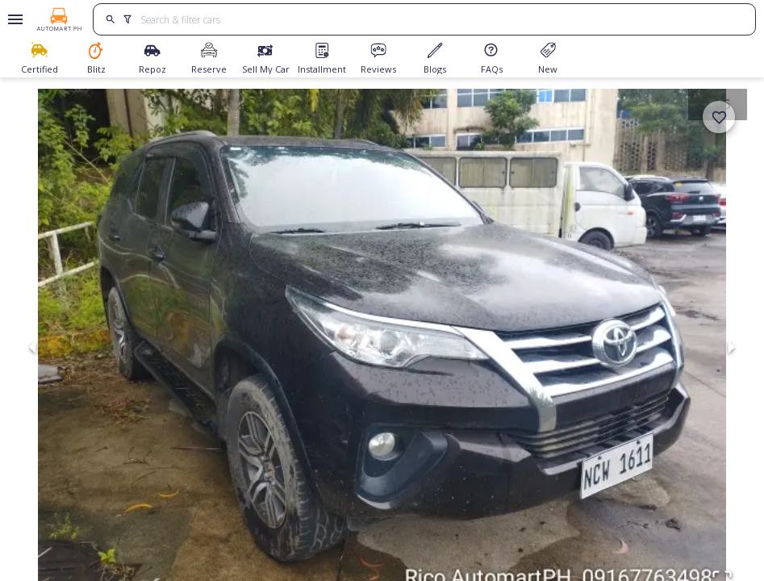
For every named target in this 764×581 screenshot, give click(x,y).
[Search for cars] (442, 19)
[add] (719, 117)
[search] (110, 19)
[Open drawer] (12, 19)
